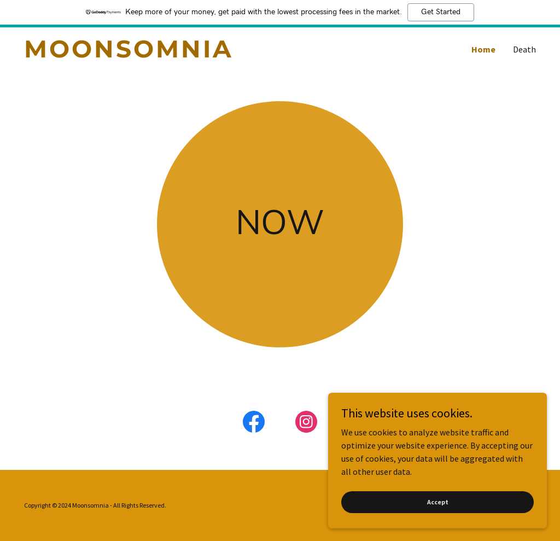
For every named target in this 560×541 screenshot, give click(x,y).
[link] (152, 54)
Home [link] (483, 49)
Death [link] (524, 49)
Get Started (440, 12)
